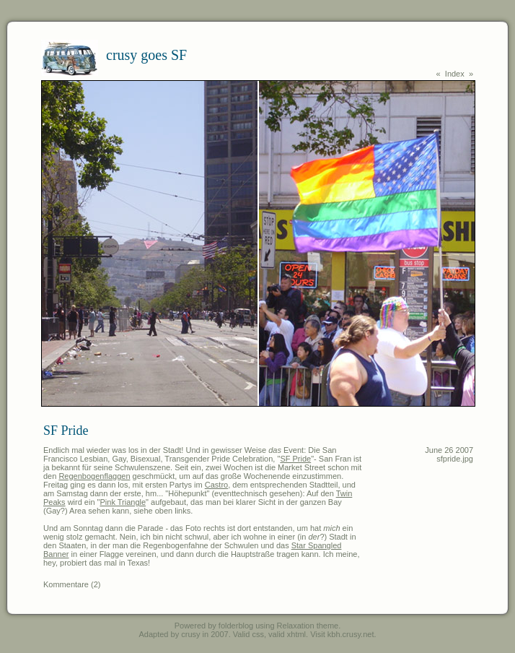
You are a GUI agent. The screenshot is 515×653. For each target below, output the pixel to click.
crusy (190, 634)
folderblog (236, 625)
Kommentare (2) (71, 584)
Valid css (248, 634)
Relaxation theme (308, 625)
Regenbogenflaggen (94, 476)
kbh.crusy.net (350, 634)
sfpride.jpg (454, 458)
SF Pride (295, 458)
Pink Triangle (123, 502)
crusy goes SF (146, 55)
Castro (216, 484)
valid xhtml (287, 634)
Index (455, 73)
